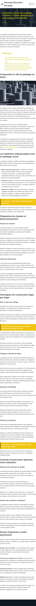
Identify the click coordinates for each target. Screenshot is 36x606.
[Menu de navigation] (30, 4)
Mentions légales (12, 604)
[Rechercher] (33, 4)
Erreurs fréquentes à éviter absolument (16, 69)
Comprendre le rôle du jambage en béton (17, 57)
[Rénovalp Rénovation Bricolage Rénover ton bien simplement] (13, 4)
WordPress (15, 601)
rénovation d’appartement (10, 147)
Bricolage (4, 22)
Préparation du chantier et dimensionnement (18, 63)
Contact (3, 604)
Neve (2, 601)
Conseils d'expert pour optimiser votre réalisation (19, 67)
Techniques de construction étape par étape (17, 65)
